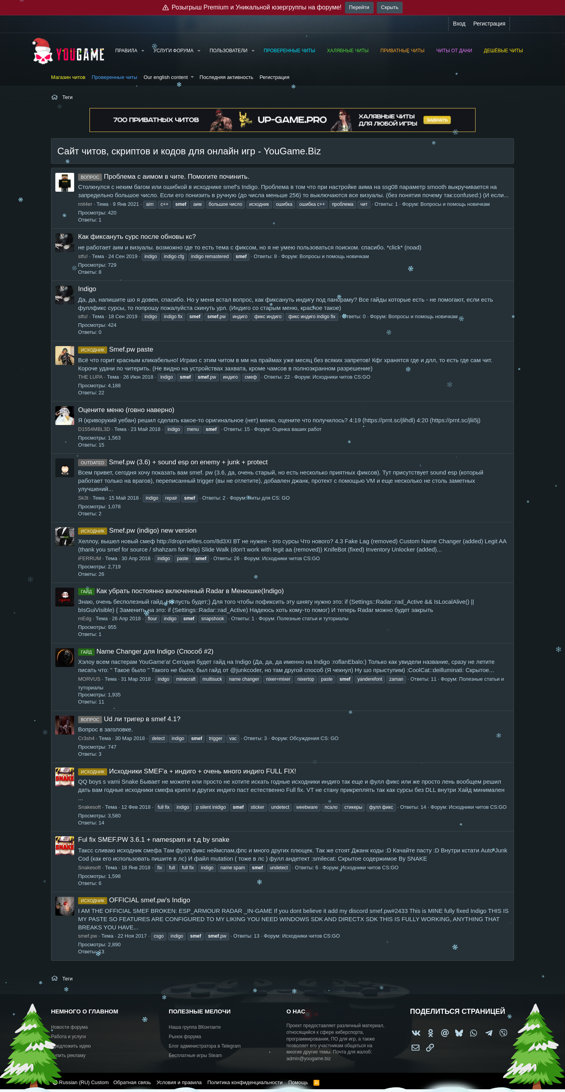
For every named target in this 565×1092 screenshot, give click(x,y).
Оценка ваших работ (296, 429)
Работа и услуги (68, 1036)
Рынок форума (185, 1036)
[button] (143, 50)
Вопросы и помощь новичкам (455, 204)
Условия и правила (179, 1082)
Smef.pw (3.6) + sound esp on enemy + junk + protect (173, 462)
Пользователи (228, 50)
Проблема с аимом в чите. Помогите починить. (164, 176)
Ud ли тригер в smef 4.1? (129, 719)
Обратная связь (132, 1082)
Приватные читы (403, 50)
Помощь (298, 1082)
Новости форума (69, 1027)
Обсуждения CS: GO (314, 738)
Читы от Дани (454, 50)
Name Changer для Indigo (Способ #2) (145, 651)
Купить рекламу (68, 1055)
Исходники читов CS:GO (341, 377)
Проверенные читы (289, 50)
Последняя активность (226, 77)
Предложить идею (71, 1046)
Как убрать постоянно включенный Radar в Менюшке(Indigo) (181, 591)
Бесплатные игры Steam (195, 1055)
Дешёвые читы (503, 50)
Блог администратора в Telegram (205, 1046)
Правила (126, 50)
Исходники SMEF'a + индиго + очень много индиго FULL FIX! (187, 771)
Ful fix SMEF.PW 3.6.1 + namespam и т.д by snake (154, 839)
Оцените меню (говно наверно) (126, 410)
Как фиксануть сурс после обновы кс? (137, 236)
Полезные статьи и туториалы (312, 618)
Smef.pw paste (115, 349)
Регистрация (274, 77)
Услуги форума (173, 50)
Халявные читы (347, 50)
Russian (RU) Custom (81, 1082)
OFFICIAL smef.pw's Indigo (134, 900)
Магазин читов (68, 77)
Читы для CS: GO (269, 498)
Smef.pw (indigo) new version (137, 530)
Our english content (166, 77)
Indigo (87, 289)
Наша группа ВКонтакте (195, 1027)
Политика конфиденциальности (244, 1082)
